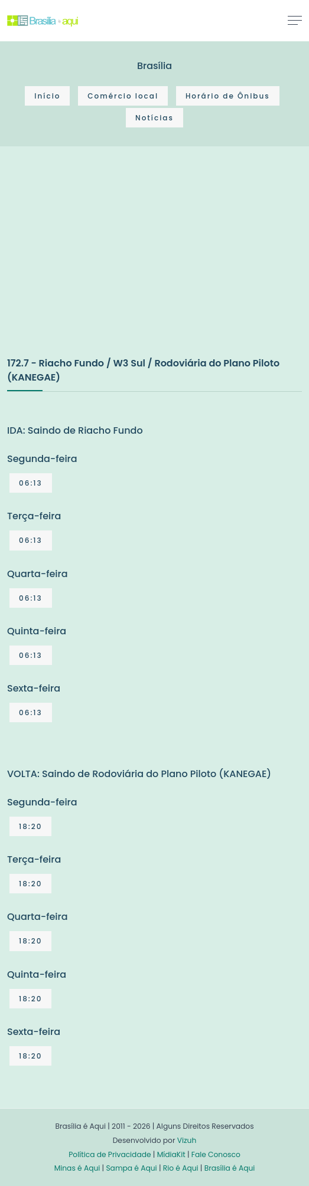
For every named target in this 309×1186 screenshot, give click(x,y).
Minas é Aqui (77, 1168)
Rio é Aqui (181, 1168)
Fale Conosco (215, 1154)
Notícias (154, 118)
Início (47, 96)
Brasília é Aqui (229, 1168)
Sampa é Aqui (131, 1168)
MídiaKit (171, 1154)
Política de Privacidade (110, 1154)
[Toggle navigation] (295, 20)
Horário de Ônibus (228, 96)
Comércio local (122, 96)
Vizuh (187, 1140)
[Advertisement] (95, 264)
